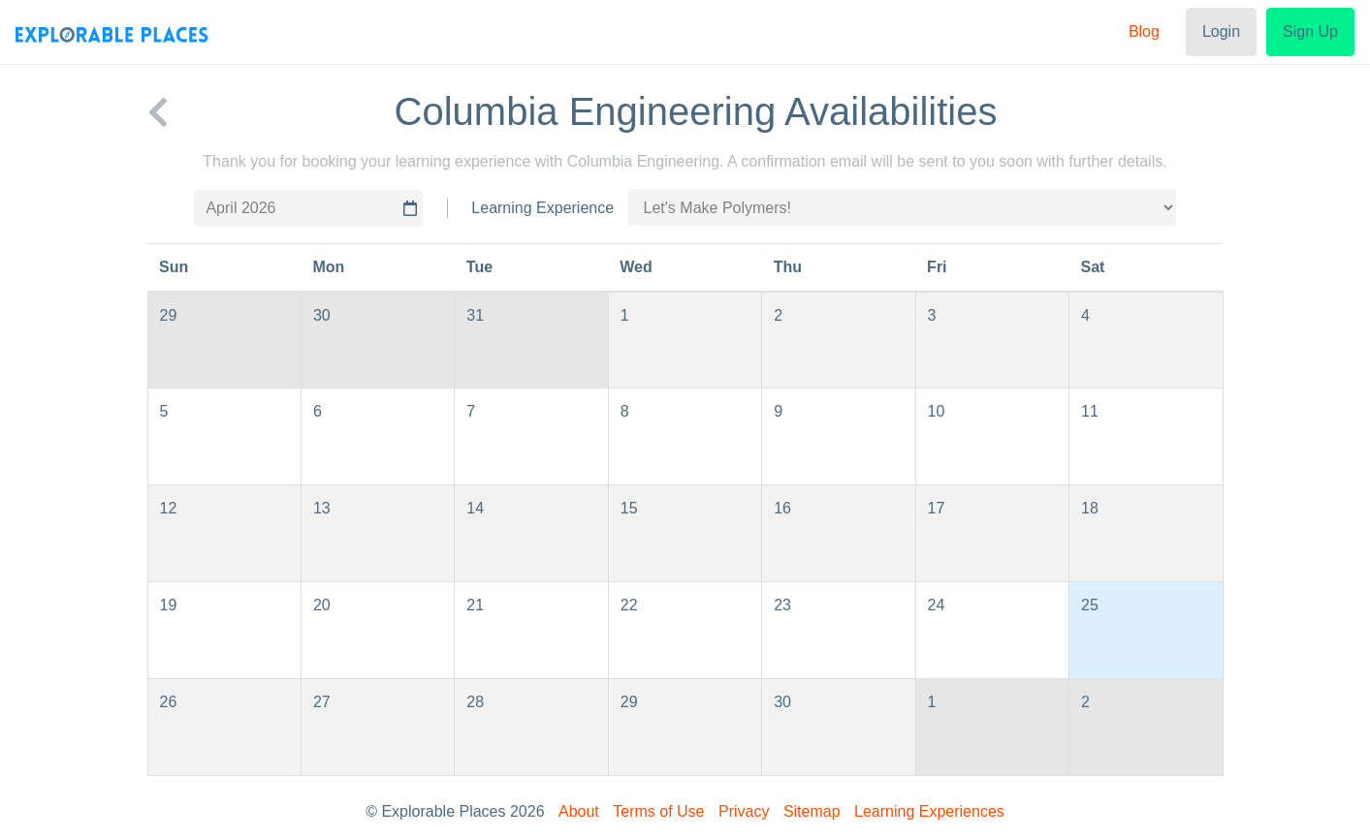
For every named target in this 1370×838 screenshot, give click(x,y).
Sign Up (1310, 31)
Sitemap (812, 811)
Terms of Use (658, 811)
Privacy (743, 811)
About (578, 811)
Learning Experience (542, 208)
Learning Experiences (929, 811)
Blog (1144, 31)
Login (1221, 31)
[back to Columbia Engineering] (158, 111)
